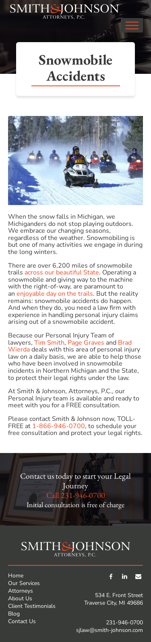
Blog (14, 614)
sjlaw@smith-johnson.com (109, 630)
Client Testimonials (32, 606)
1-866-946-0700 (58, 426)
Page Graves (86, 342)
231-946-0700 (83, 495)
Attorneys (20, 591)
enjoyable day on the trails (55, 293)
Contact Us (22, 621)
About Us (20, 598)
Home (15, 575)
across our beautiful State (62, 272)
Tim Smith (49, 342)
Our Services (24, 583)
